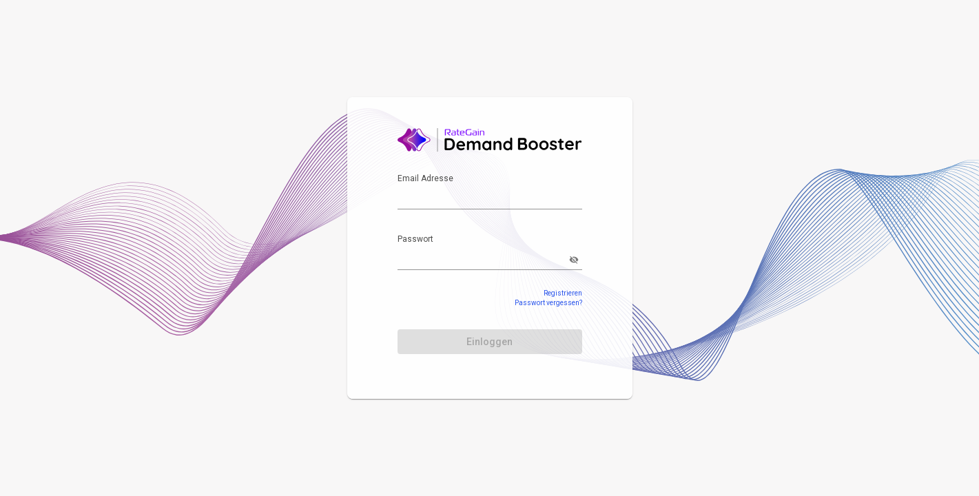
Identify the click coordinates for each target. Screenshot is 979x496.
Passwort (415, 239)
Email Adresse (425, 178)
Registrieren (563, 293)
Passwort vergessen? (548, 303)
